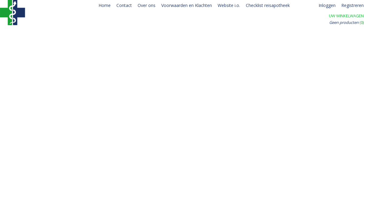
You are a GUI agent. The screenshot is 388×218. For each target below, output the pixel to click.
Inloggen (327, 5)
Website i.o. (229, 5)
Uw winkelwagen (346, 15)
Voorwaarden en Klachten (186, 5)
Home (105, 5)
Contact (124, 5)
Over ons (147, 5)
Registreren (352, 5)
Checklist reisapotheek (268, 5)
